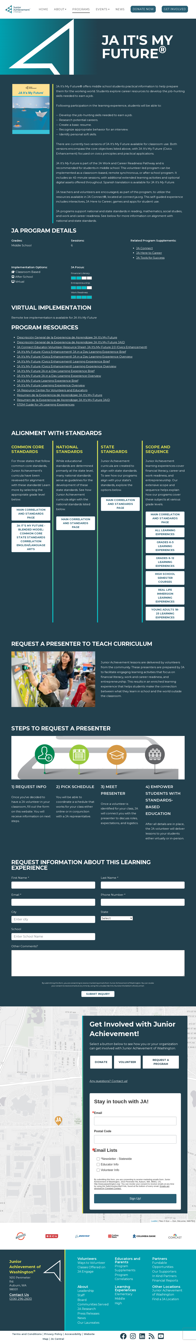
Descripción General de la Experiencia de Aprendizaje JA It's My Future (67, 337)
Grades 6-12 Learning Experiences (165, 562)
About (59, 9)
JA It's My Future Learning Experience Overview (51, 385)
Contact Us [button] (19, 1294)
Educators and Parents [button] (127, 1260)
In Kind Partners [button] (164, 1276)
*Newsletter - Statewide (116, 1158)
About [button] (83, 1286)
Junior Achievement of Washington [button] (167, 1292)
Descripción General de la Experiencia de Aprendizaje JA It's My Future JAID (71, 342)
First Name (20, 877)
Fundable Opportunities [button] (162, 1265)
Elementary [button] (123, 1294)
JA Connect (144, 248)
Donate (101, 1062)
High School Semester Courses (165, 577)
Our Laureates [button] (88, 1322)
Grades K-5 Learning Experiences (165, 546)
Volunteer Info (110, 1170)
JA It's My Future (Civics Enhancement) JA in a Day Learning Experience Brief (71, 352)
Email (16, 894)
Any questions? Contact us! (108, 1081)
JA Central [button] (57, 1338)
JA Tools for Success (150, 257)
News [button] (82, 1318)
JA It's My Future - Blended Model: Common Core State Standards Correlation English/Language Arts (31, 537)
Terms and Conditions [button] (27, 1333)
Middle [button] (120, 1298)
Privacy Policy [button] (53, 1333)
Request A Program (161, 1062)
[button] (65, 9)
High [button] (118, 1303)
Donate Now (143, 9)
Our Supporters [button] (164, 1271)
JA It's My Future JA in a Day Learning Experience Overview (59, 376)
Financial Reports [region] (165, 1280)
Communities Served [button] (93, 1304)
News (120, 9)
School (16, 929)
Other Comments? (24, 946)
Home (43, 9)
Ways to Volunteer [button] (91, 1263)
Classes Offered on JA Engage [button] (91, 1269)
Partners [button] (159, 1258)
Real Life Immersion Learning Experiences (165, 595)
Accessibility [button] (73, 1333)
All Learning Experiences (165, 532)
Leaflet (154, 1221)
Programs (81, 9)
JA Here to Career (149, 253)
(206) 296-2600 (20, 1299)
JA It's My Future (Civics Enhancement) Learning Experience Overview (66, 366)
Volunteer (127, 1062)
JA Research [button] (87, 1309)
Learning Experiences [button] (125, 1288)
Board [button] (82, 1300)
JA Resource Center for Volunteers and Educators (52, 390)
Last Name (109, 877)
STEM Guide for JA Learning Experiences (45, 404)
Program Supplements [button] (125, 1268)
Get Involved (175, 9)
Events (101, 9)
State (104, 912)
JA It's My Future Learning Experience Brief (47, 380)
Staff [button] (81, 1295)
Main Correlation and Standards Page (31, 513)
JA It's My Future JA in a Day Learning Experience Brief (55, 371)
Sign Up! (135, 1198)
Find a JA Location (165, 1299)
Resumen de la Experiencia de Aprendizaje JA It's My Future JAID (63, 400)
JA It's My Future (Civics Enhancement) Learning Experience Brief (63, 361)
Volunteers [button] (87, 1258)
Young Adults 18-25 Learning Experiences (165, 613)
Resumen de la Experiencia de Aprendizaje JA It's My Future (59, 395)
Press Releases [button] (88, 1313)
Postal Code (102, 1131)
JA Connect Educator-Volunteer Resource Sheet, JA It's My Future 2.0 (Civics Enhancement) (82, 347)
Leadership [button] (86, 1291)
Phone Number (113, 894)
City (13, 912)
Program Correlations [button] (124, 1277)
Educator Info (109, 1164)
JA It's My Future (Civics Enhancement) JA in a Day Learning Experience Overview (74, 356)
